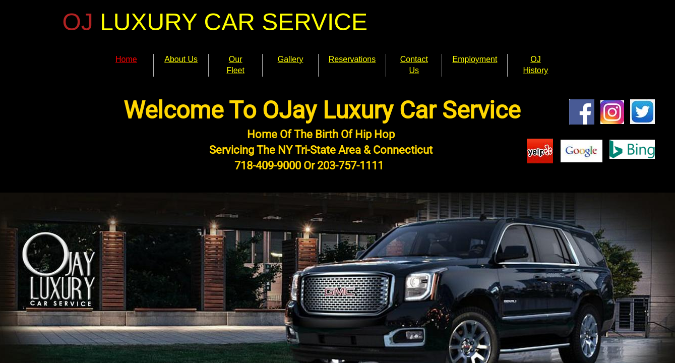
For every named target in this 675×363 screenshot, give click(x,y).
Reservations (352, 59)
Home (126, 59)
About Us (181, 59)
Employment (474, 59)
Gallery (290, 59)
